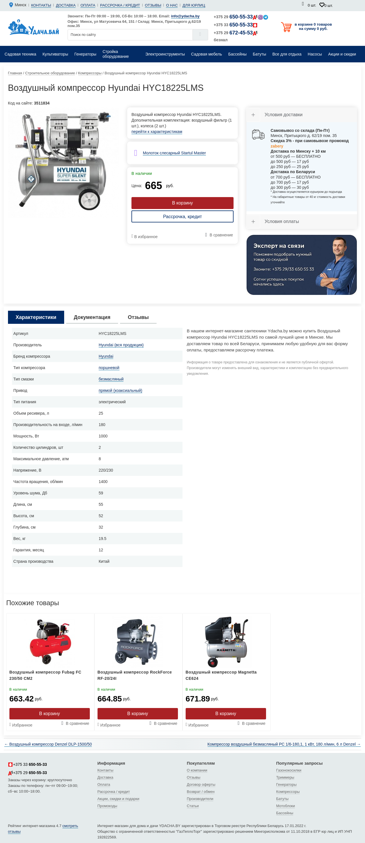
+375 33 (236, 25)
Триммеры (285, 777)
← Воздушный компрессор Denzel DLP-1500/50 (48, 744)
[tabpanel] (63, 162)
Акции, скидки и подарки (118, 799)
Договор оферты (201, 784)
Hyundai (106, 356)
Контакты (41, 5)
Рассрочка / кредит (120, 5)
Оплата (87, 5)
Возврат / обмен (200, 791)
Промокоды (107, 806)
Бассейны (284, 813)
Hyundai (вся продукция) (121, 345)
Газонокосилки (288, 770)
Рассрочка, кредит (182, 216)
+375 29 (241, 17)
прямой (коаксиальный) (120, 390)
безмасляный (111, 379)
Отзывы (153, 5)
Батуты (282, 799)
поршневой (109, 367)
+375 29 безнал (236, 36)
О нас (172, 5)
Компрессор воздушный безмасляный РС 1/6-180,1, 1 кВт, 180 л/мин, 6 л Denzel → (284, 744)
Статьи (193, 806)
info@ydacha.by (185, 16)
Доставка (66, 5)
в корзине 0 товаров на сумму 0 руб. (313, 26)
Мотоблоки (285, 806)
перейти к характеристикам (156, 131)
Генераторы (286, 784)
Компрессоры (288, 791)
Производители (200, 799)
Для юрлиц (193, 5)
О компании (197, 770)
